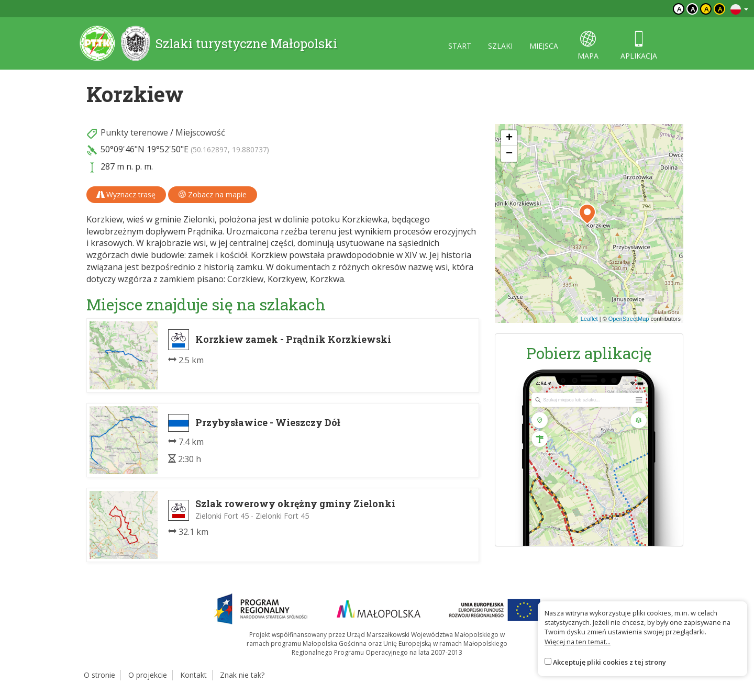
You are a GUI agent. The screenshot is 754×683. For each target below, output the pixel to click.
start (459, 46)
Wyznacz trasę (126, 194)
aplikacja (638, 46)
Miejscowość (200, 132)
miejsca (543, 46)
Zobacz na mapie (213, 194)
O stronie (99, 675)
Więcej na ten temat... (578, 641)
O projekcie (147, 675)
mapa (588, 46)
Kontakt (193, 675)
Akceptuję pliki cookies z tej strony (609, 662)
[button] (587, 214)
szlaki (500, 46)
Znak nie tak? (242, 675)
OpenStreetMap (628, 319)
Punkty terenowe (134, 132)
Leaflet (589, 319)
